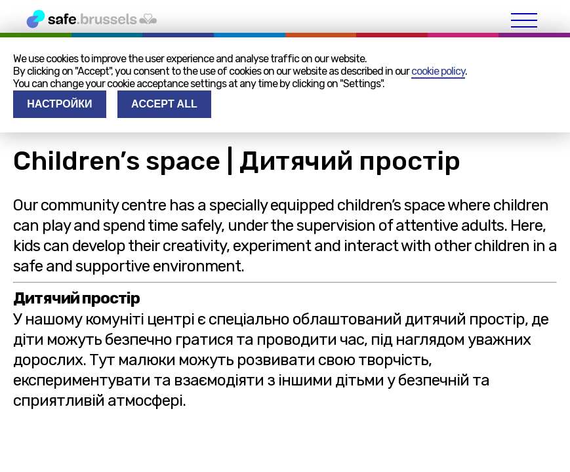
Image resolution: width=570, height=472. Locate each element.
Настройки (59, 103)
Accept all (164, 103)
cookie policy (438, 71)
